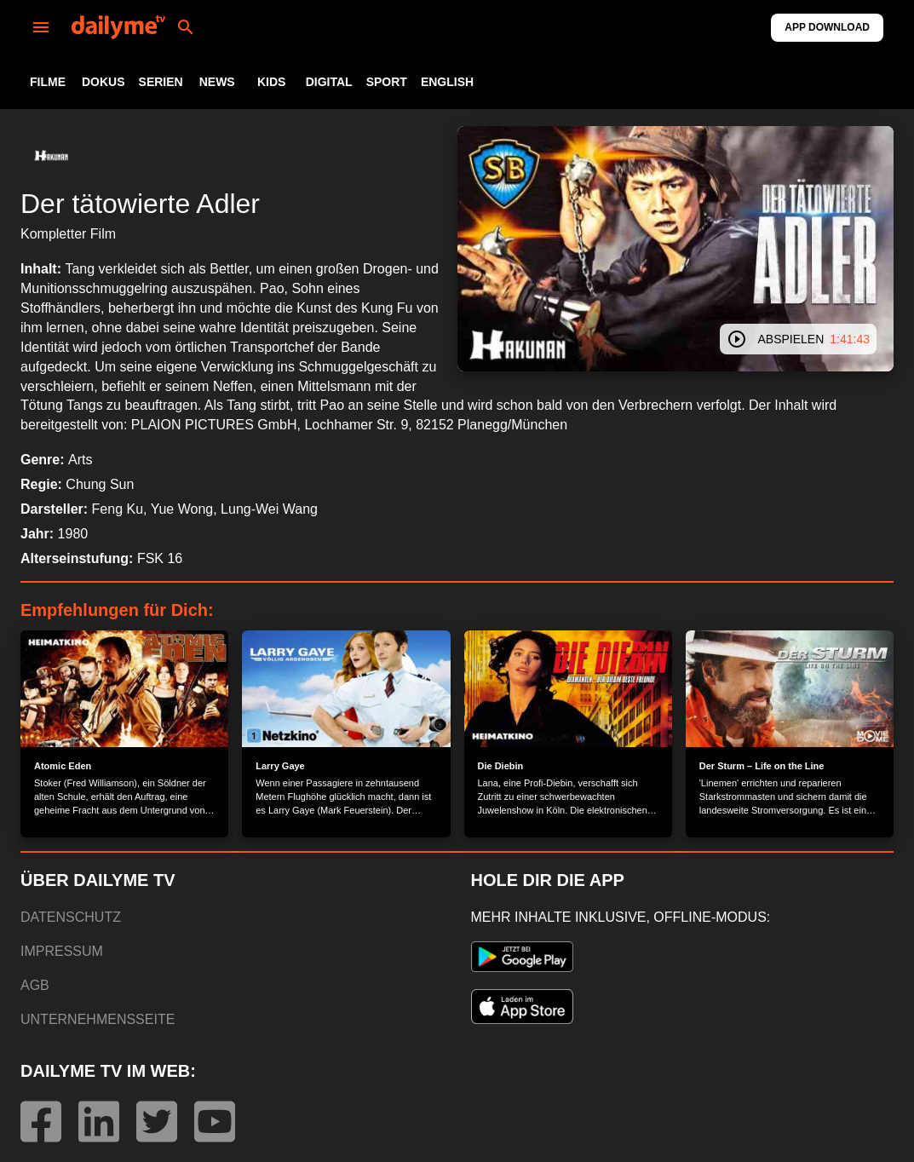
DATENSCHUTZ (70, 917)
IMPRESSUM (61, 951)
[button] (51, 156)
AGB (34, 985)
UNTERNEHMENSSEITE (97, 1019)
